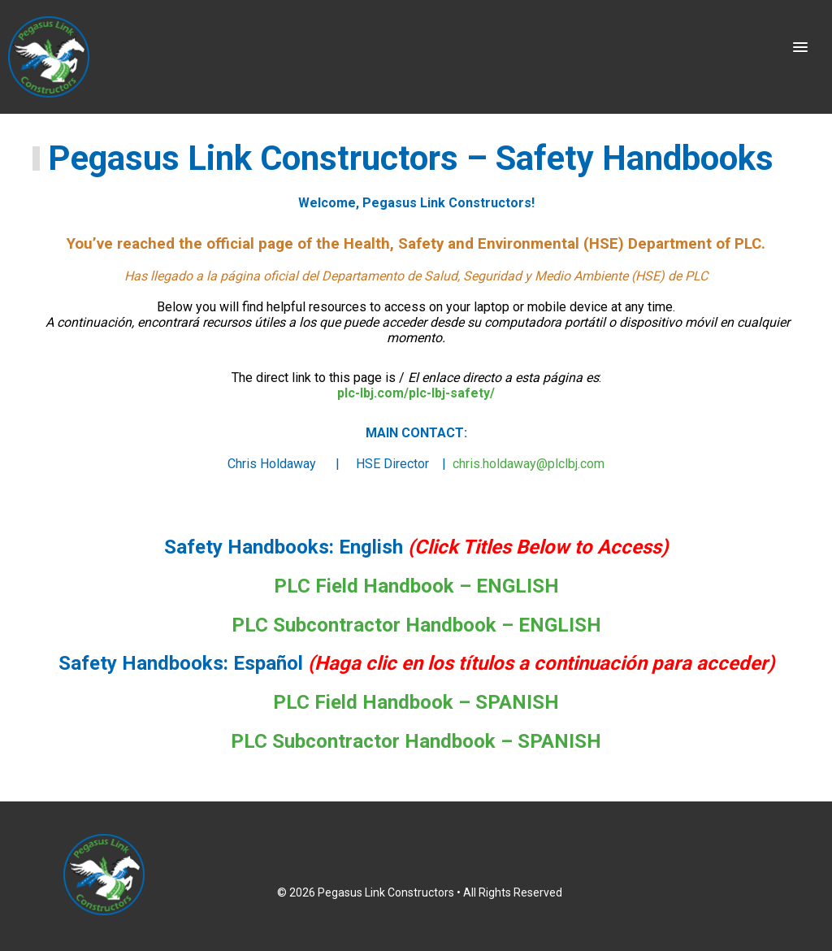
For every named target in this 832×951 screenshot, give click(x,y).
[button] (800, 48)
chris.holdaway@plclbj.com (528, 463)
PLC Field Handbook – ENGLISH (416, 586)
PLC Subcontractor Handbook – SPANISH (416, 741)
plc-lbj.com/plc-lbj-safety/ (416, 393)
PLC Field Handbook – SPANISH (416, 702)
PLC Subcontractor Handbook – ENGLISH (416, 625)
